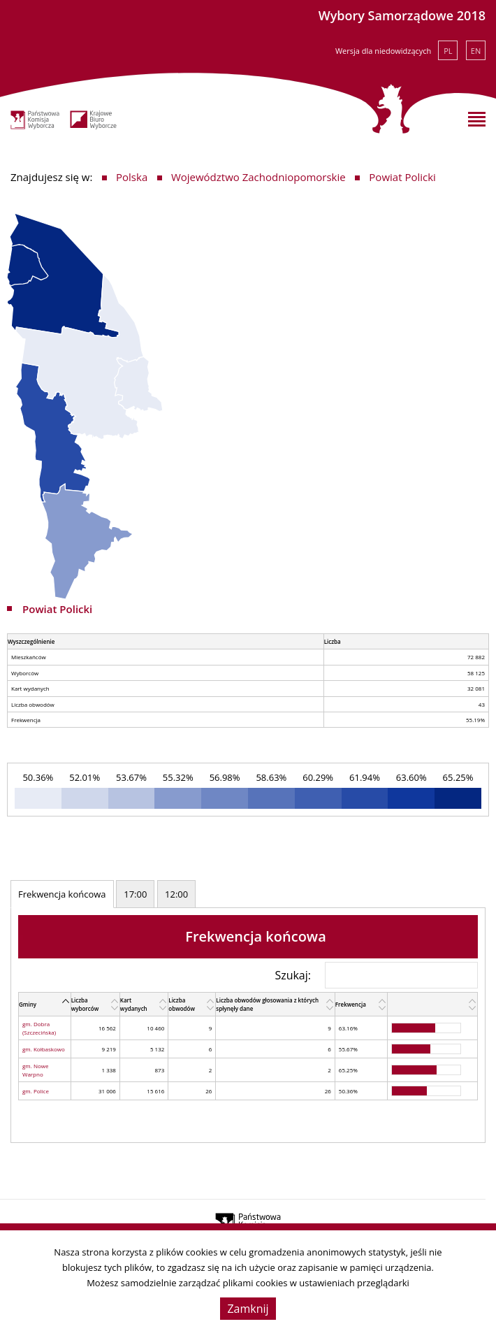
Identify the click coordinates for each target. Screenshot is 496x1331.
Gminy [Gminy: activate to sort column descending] (27, 1004)
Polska (131, 177)
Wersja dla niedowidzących (383, 50)
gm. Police (35, 1091)
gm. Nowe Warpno (35, 1069)
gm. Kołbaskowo (43, 1049)
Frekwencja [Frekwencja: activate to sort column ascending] (350, 1004)
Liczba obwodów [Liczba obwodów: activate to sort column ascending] (181, 1004)
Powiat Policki (402, 177)
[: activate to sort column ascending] (433, 1004)
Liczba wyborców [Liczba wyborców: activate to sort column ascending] (85, 1004)
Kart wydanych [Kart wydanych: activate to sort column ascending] (133, 1004)
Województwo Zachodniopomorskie (258, 177)
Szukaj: (376, 975)
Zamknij (247, 1308)
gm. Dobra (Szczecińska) (39, 1027)
